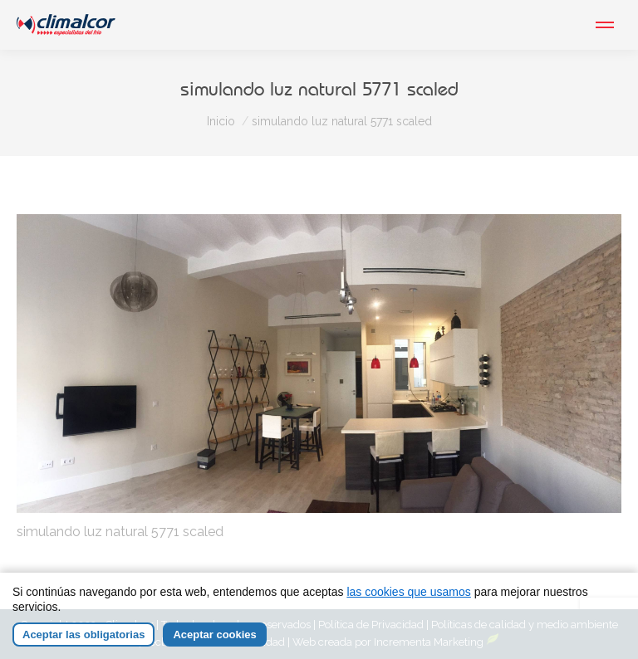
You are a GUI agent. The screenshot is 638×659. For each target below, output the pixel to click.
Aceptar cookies (214, 634)
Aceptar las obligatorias (83, 634)
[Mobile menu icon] (604, 25)
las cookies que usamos (408, 591)
